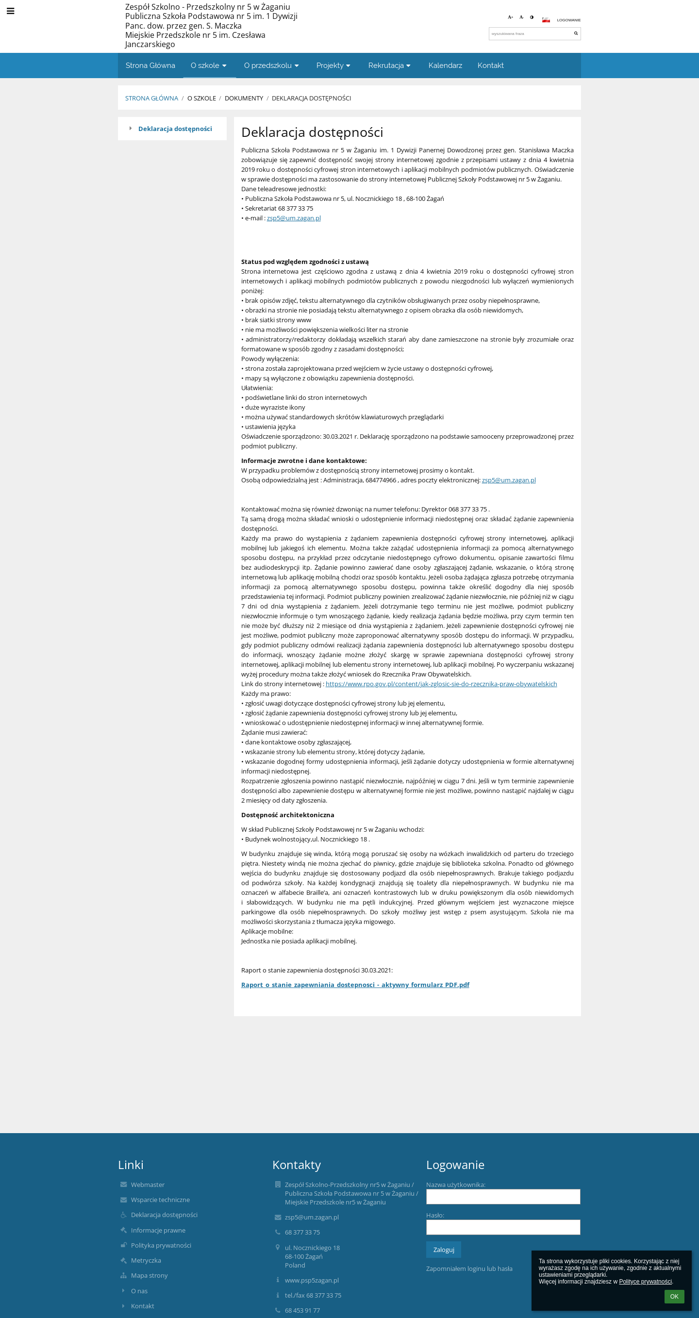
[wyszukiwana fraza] (535, 33)
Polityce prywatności (645, 1281)
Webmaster (148, 1184)
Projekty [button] (334, 65)
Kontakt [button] (491, 65)
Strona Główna (151, 98)
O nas (139, 1290)
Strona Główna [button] (150, 65)
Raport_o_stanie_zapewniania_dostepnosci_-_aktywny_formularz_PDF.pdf (355, 984)
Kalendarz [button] (445, 65)
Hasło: (435, 1215)
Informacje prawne (158, 1230)
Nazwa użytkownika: (455, 1184)
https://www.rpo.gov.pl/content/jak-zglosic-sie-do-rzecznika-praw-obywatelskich (441, 683)
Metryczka (146, 1260)
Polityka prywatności (161, 1245)
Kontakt (142, 1306)
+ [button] (511, 17)
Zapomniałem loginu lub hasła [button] (469, 1268)
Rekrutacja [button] (390, 65)
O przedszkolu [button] (272, 65)
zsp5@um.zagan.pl (294, 218)
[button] (546, 20)
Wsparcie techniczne (160, 1199)
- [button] (521, 17)
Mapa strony (149, 1275)
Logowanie (569, 20)
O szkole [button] (210, 65)
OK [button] (674, 1296)
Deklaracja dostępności (311, 98)
